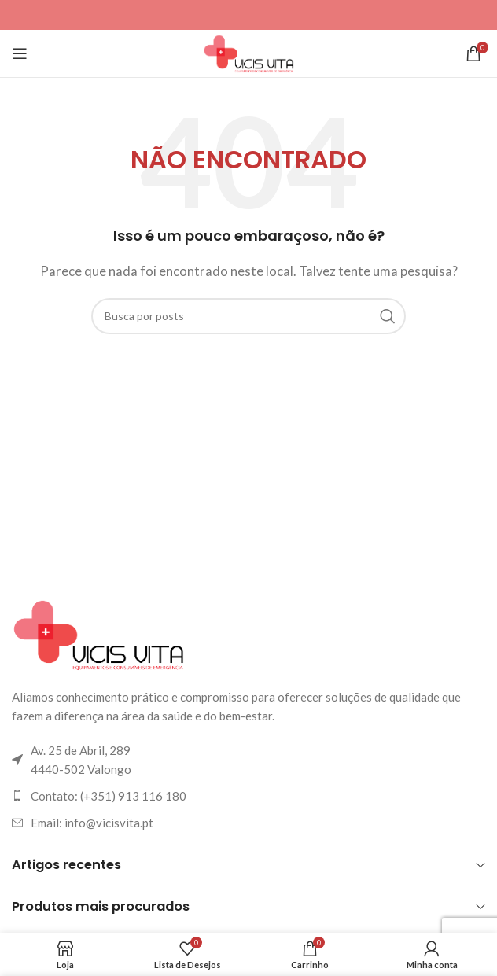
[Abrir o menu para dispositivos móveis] (19, 53)
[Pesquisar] (248, 316)
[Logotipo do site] (248, 52)
